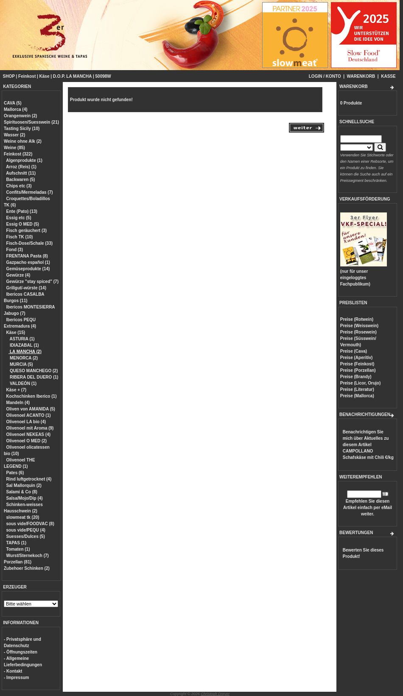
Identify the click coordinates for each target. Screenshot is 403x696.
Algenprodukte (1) (24, 160)
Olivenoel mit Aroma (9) (30, 428)
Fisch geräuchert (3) (26, 230)
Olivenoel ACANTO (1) (28, 415)
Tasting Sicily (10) (21, 128)
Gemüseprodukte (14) (28, 268)
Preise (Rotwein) (356, 319)
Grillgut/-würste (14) (26, 288)
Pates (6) (15, 472)
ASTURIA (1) (21, 339)
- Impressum (16, 677)
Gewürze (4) (18, 275)
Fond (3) (14, 249)
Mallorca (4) (16, 109)
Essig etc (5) (18, 217)
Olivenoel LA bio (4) (26, 421)
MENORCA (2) (23, 358)
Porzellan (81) (17, 562)
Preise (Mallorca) (357, 395)
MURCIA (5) (20, 364)
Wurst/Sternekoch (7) (27, 555)
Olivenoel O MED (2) (26, 441)
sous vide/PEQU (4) (25, 530)
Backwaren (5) (20, 179)
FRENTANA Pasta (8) (27, 256)
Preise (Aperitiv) (356, 357)
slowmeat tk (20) (22, 517)
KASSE (388, 76)
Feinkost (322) (18, 154)
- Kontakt (13, 671)
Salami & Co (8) (21, 491)
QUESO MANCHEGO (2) (33, 370)
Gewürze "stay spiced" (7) (32, 281)
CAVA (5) (12, 103)
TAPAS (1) (16, 542)
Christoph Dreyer (215, 694)
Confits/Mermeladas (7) (29, 192)
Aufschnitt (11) (21, 173)
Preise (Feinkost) (357, 364)
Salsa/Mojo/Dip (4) (24, 498)
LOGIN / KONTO (325, 76)
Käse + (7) (16, 390)
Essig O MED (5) (22, 224)
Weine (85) (14, 147)
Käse (44, 76)
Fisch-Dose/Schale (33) (29, 243)
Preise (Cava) (353, 351)
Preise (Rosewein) (358, 332)
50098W (103, 76)
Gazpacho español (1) (28, 262)
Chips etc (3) (19, 186)
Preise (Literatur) (357, 389)
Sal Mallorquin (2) (24, 485)
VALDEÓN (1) (22, 383)
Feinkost (27, 76)
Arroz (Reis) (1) (21, 166)
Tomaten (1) (18, 549)
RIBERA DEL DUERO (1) (33, 377)
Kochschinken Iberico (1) (31, 396)
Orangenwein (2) (20, 115)
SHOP (9, 76)
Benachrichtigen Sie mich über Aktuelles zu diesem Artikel (368, 445)
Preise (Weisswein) (359, 325)
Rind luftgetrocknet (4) (29, 479)
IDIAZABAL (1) (23, 345)
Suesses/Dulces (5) (25, 536)
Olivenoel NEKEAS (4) (28, 434)
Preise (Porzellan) (358, 370)
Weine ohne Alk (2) (23, 141)
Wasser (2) (14, 135)
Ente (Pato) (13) (21, 211)
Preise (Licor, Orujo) (360, 383)
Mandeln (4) (18, 402)
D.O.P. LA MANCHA (72, 76)
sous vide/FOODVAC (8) (30, 523)
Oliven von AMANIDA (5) (30, 409)
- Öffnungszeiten (20, 652)
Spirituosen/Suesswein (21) (31, 122)
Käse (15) (15, 332)
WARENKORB (361, 76)
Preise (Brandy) (356, 376)
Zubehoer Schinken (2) (27, 568)
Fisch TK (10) (19, 237)
